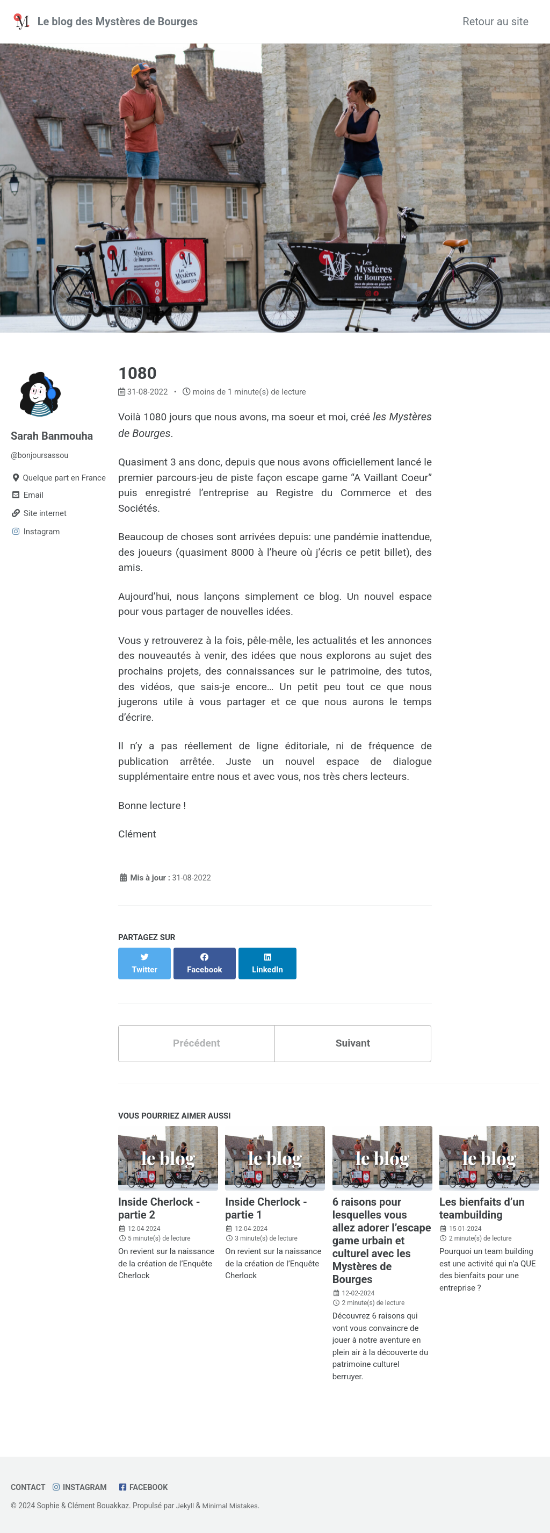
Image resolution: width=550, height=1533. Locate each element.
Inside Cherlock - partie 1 (266, 1218)
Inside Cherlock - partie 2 (159, 1218)
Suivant (353, 1052)
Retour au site (495, 21)
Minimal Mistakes (232, 1505)
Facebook (147, 1487)
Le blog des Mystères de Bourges (118, 21)
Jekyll (185, 1505)
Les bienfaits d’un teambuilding (482, 1218)
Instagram (82, 1487)
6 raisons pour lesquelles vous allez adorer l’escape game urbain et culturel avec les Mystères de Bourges (381, 1251)
